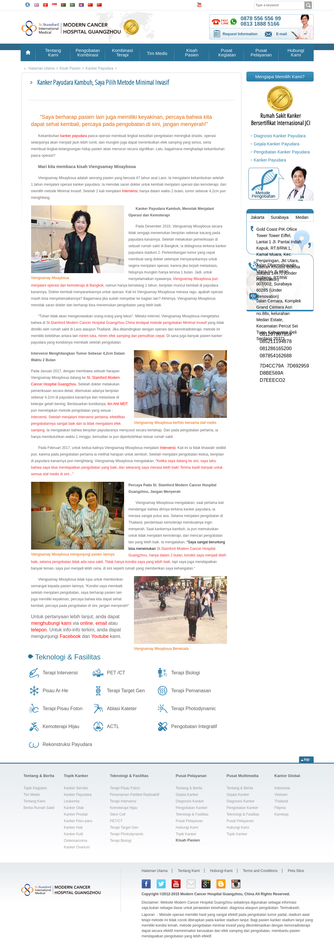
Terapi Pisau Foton (63, 708)
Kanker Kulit (73, 834)
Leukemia (72, 801)
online (86, 623)
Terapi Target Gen (126, 690)
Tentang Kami (53, 52)
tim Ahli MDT (117, 404)
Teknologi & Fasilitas (68, 657)
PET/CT (116, 821)
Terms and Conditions (260, 871)
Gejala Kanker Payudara (277, 143)
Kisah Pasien (192, 52)
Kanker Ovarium (77, 847)
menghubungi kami (51, 623)
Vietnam (281, 795)
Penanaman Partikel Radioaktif (134, 795)
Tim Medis (157, 53)
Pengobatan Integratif (194, 726)
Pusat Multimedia (243, 775)
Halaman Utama (155, 871)
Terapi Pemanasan (191, 690)
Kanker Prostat (76, 814)
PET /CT (116, 672)
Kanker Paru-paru (78, 821)
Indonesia (282, 788)
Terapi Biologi (185, 672)
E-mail (281, 34)
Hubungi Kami (296, 52)
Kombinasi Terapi (122, 52)
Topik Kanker (76, 775)
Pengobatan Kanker (192, 808)
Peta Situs (296, 871)
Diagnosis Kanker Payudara (280, 135)
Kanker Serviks (76, 788)
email (101, 623)
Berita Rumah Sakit (39, 808)
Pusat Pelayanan (261, 52)
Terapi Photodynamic (193, 708)
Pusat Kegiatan (226, 52)
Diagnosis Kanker (190, 801)
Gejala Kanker (187, 795)
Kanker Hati (73, 827)
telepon (39, 629)
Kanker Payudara (270, 160)
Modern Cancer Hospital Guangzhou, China (217, 894)
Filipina (280, 808)
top (307, 759)
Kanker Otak (74, 808)
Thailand (281, 801)
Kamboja (281, 814)
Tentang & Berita (39, 775)
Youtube (100, 636)
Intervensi (130, 191)
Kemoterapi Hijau (61, 726)
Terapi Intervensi (60, 672)
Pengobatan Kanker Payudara (282, 152)
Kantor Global (287, 775)
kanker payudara (73, 136)
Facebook (70, 636)
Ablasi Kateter (122, 708)
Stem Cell (118, 814)
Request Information (240, 34)
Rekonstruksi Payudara (67, 744)
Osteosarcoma (75, 841)
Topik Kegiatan (35, 788)
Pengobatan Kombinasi (88, 52)
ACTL (113, 726)
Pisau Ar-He (55, 690)
